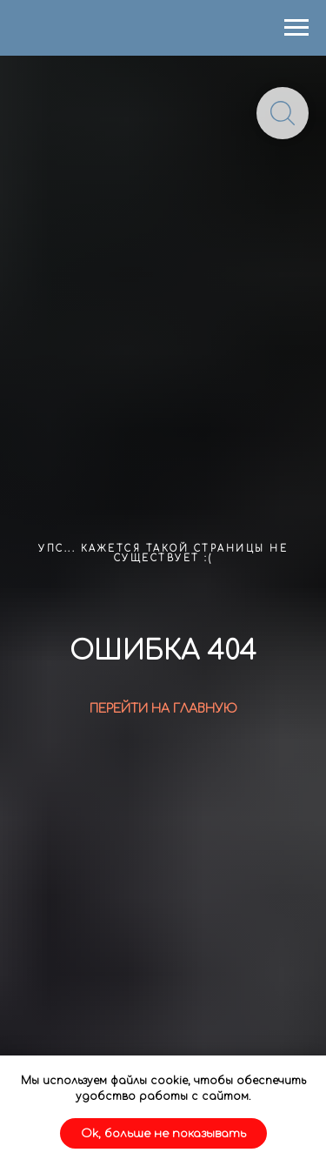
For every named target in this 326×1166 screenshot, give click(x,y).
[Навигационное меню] (296, 28)
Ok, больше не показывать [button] (163, 1134)
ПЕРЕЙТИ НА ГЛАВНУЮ (163, 708)
